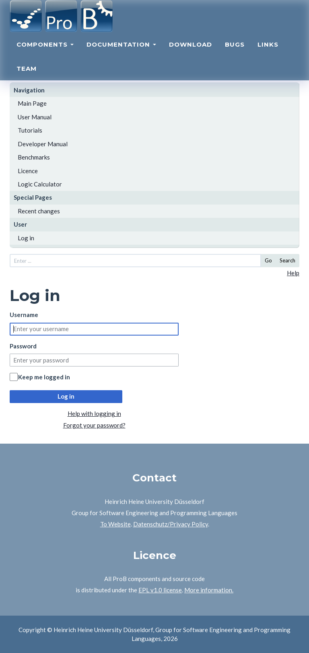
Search (287, 260)
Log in (26, 238)
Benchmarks (34, 157)
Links (268, 51)
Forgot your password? (94, 425)
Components (45, 51)
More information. (208, 590)
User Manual (35, 117)
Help (293, 272)
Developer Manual (43, 143)
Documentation (121, 51)
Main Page (32, 103)
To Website (115, 524)
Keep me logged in (44, 377)
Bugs (235, 51)
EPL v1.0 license (160, 590)
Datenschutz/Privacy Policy (170, 524)
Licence (28, 170)
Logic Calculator (40, 184)
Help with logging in (94, 413)
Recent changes (39, 211)
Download (190, 51)
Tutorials (30, 130)
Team (26, 76)
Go (268, 260)
